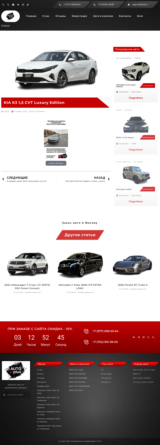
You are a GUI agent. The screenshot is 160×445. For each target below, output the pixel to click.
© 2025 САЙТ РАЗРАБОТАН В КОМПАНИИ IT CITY (80, 441)
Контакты (125, 16)
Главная (31, 16)
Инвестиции (79, 16)
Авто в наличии (103, 16)
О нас (46, 16)
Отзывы (61, 16)
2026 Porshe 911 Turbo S (133, 285)
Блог (140, 16)
